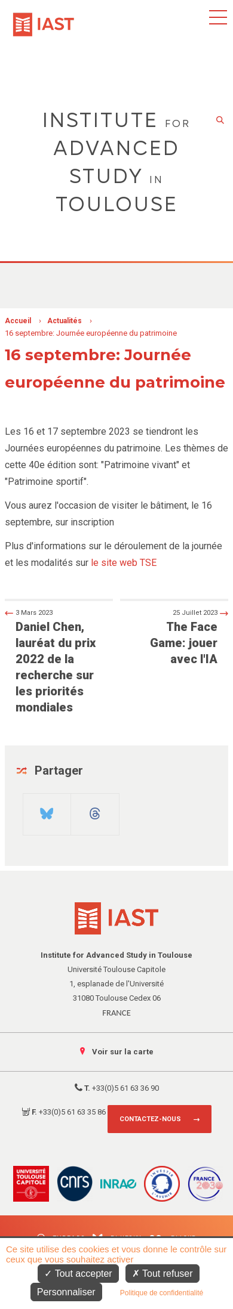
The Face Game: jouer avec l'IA (179, 636)
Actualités (64, 321)
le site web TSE (124, 562)
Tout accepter (78, 1273)
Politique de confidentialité (161, 1293)
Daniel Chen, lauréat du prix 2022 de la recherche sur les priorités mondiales (53, 660)
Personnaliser (66, 1292)
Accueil (18, 321)
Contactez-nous (150, 1119)
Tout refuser (162, 1273)
